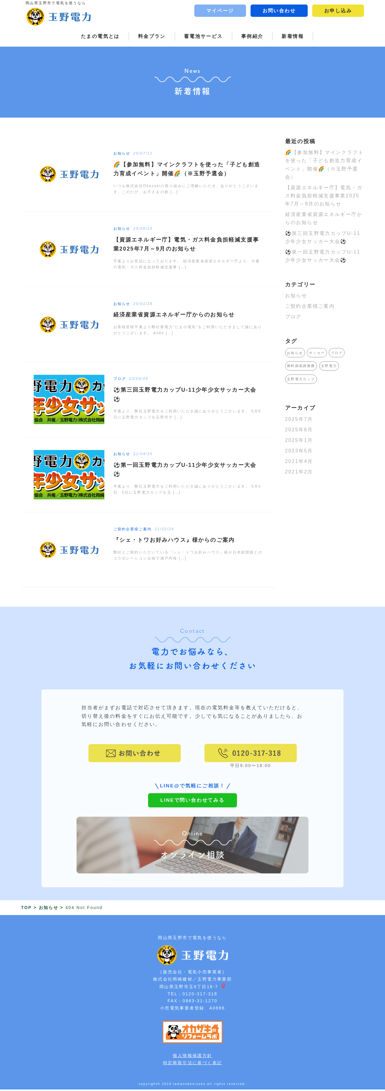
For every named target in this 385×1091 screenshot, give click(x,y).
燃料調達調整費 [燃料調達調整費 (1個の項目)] (301, 366)
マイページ (220, 10)
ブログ (293, 316)
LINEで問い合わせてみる (192, 815)
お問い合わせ (279, 10)
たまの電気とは (100, 36)
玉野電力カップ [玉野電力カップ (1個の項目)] (301, 379)
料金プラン (152, 36)
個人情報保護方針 (192, 1056)
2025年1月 (299, 440)
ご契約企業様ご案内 (310, 306)
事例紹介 (252, 36)
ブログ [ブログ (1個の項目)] (337, 353)
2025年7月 (299, 419)
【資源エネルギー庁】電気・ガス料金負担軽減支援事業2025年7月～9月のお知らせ (324, 195)
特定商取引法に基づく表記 (192, 1064)
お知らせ (296, 295)
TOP (26, 908)
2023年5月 (299, 450)
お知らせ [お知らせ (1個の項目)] (295, 353)
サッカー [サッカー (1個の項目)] (317, 353)
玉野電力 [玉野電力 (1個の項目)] (329, 366)
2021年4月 (299, 461)
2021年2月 (299, 471)
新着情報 (293, 36)
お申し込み (338, 10)
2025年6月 (299, 429)
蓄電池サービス (203, 36)
